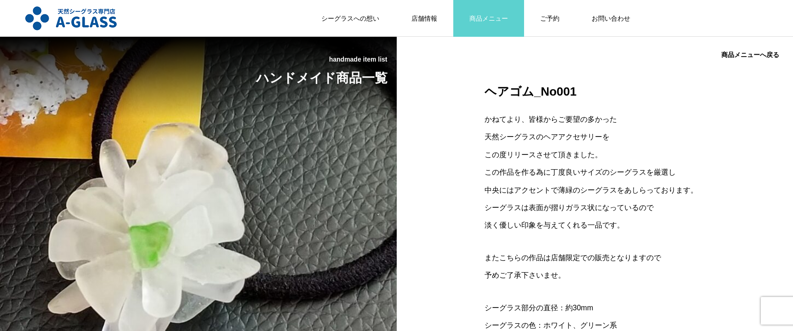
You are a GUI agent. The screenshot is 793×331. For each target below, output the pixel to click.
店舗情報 (424, 18)
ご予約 (549, 18)
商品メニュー (488, 18)
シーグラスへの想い (350, 18)
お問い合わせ (611, 18)
